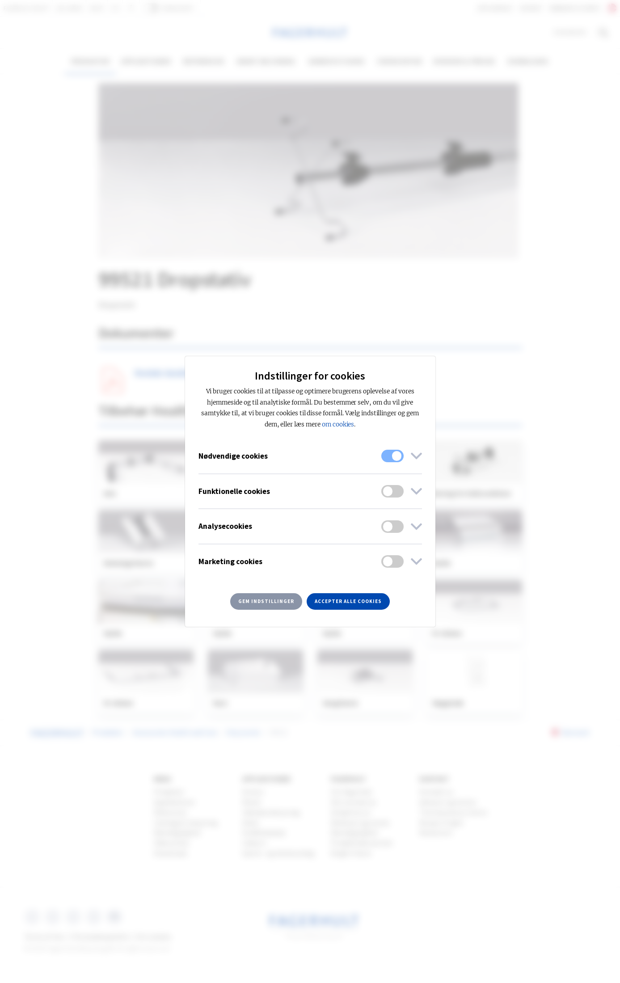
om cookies (338, 424)
